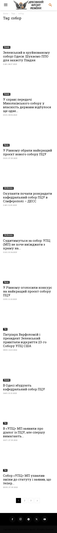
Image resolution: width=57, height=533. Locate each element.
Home (5, 13)
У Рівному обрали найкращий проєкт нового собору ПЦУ (27, 152)
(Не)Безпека (8, 188)
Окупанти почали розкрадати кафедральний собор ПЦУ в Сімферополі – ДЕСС (27, 197)
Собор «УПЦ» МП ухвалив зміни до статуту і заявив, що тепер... (27, 479)
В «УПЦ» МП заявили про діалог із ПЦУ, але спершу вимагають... (24, 432)
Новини (6, 47)
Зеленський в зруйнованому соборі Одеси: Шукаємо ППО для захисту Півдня (26, 56)
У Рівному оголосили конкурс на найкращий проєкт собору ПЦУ (27, 291)
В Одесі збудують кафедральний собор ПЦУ (24, 387)
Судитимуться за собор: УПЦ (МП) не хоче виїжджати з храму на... (26, 244)
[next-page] (37, 500)
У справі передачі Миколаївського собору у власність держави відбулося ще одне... (27, 105)
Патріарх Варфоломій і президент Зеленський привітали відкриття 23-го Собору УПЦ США (25, 340)
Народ (6, 145)
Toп (5, 329)
